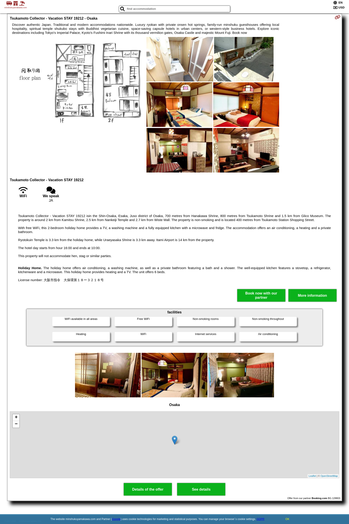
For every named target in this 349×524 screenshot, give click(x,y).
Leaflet (312, 476)
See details (201, 489)
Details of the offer (147, 489)
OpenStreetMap (329, 476)
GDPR (260, 519)
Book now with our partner (261, 295)
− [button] (16, 424)
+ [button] (16, 417)
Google (116, 519)
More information (312, 295)
